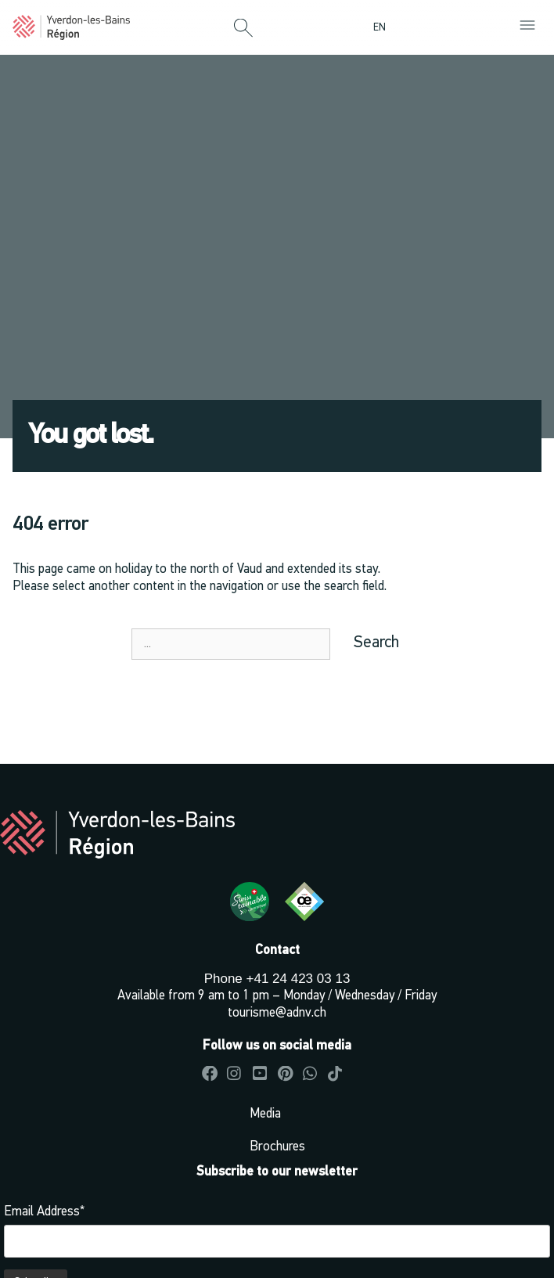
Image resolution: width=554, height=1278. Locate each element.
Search (376, 643)
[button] (243, 29)
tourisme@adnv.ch (277, 1013)
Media (265, 1114)
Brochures (277, 1147)
